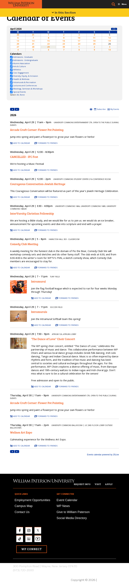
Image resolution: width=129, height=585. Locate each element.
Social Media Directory (72, 518)
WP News (63, 506)
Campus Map (24, 506)
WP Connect (31, 549)
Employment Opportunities (32, 500)
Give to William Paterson (73, 512)
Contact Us (22, 512)
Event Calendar (67, 500)
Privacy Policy (107, 580)
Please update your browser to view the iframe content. (63, 39)
